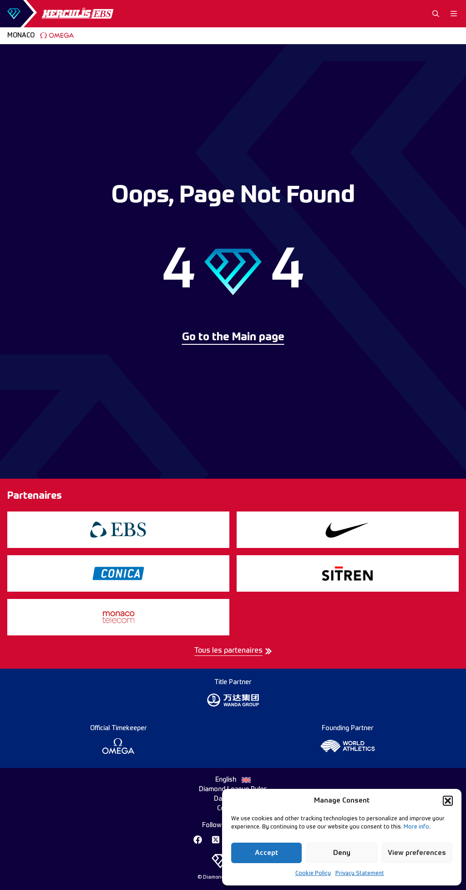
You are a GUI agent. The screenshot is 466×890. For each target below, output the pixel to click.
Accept (266, 852)
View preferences (417, 852)
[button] (447, 800)
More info (416, 827)
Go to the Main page (233, 337)
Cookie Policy (313, 873)
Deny (341, 852)
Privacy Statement (359, 873)
